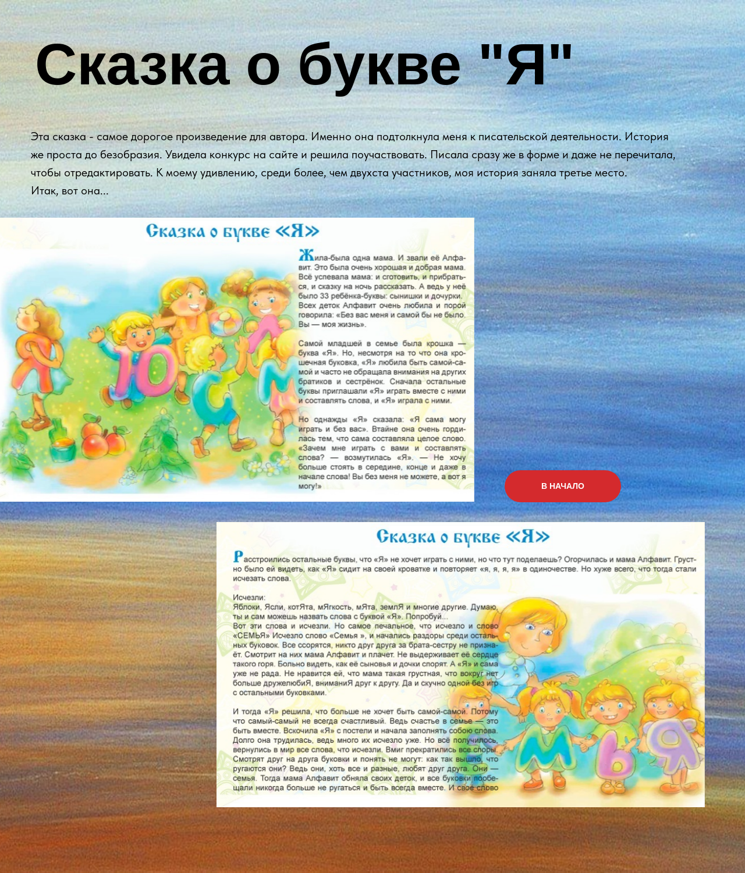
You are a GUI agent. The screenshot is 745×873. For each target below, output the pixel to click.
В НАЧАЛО (562, 486)
